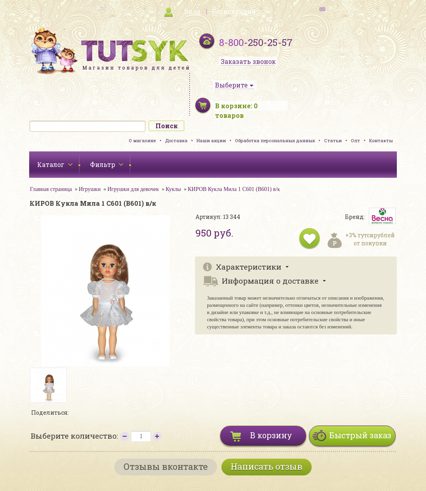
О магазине (142, 140)
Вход (192, 11)
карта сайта (83, 8)
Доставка (176, 140)
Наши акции (211, 140)
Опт (355, 140)
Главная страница (51, 189)
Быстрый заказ (360, 435)
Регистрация (234, 11)
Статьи (333, 140)
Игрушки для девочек (133, 189)
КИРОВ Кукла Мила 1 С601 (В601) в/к (234, 189)
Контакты (381, 140)
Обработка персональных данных (275, 140)
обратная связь (344, 8)
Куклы (173, 189)
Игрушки (90, 189)
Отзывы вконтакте (165, 466)
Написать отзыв (267, 466)
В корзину (271, 435)
